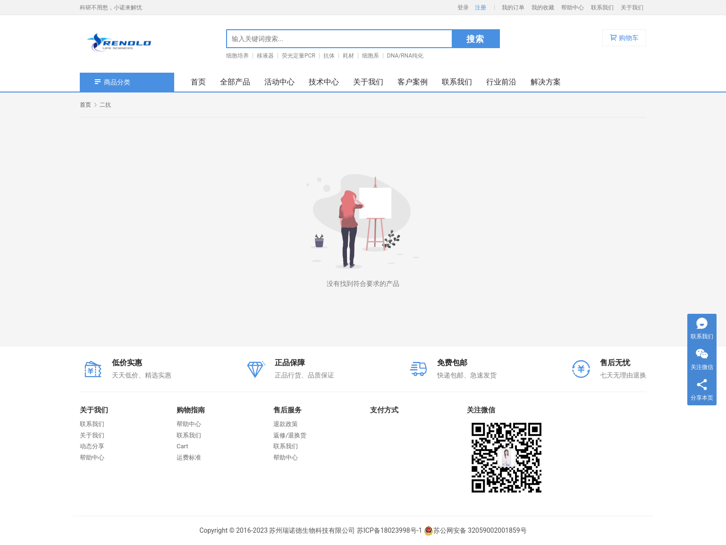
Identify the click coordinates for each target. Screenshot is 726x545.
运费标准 (189, 457)
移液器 (265, 55)
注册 (480, 7)
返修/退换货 (289, 435)
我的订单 (513, 7)
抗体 (329, 55)
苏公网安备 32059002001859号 (475, 530)
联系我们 (602, 7)
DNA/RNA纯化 (405, 55)
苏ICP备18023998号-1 (389, 530)
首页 (198, 81)
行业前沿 (501, 81)
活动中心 (279, 81)
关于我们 (632, 7)
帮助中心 (572, 7)
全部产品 (235, 81)
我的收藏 (543, 7)
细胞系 (370, 55)
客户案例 (412, 81)
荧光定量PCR (298, 55)
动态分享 (92, 446)
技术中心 (324, 81)
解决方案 (546, 81)
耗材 (348, 55)
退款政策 (285, 424)
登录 (463, 7)
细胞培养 (237, 55)
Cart (182, 446)
